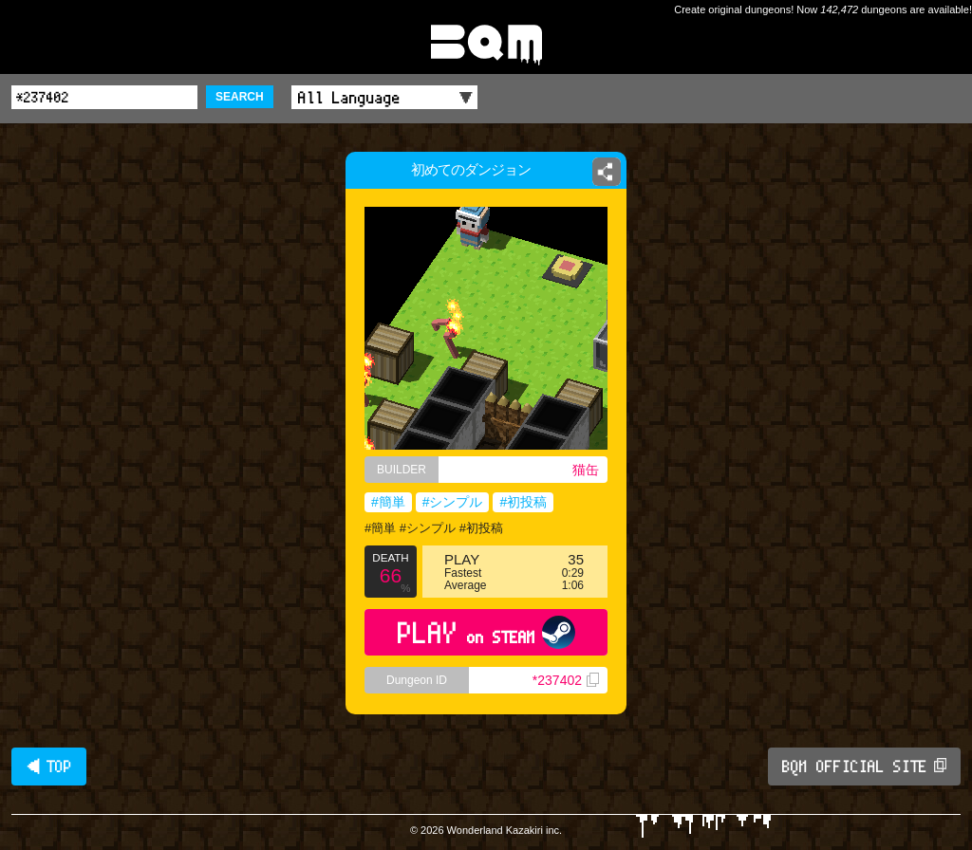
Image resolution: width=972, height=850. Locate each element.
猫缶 (585, 469)
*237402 (566, 680)
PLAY (486, 632)
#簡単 (388, 501)
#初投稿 (523, 501)
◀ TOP (49, 766)
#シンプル (452, 501)
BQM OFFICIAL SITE (864, 766)
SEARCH (239, 96)
